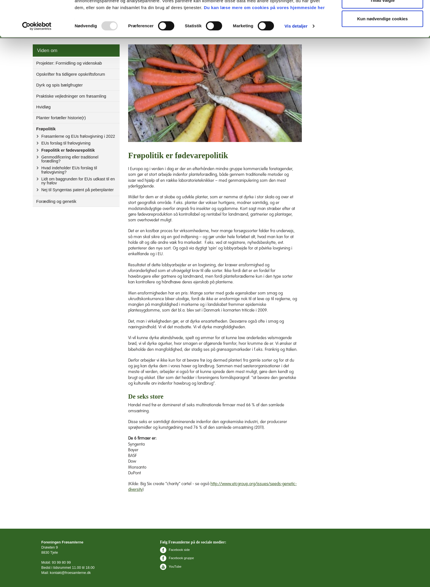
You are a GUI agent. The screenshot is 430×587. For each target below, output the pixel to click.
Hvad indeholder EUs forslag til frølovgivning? (69, 170)
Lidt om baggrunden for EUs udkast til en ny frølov (78, 181)
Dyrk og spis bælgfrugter (59, 85)
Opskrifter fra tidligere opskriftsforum (70, 74)
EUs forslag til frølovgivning (66, 143)
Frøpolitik (46, 128)
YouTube (170, 566)
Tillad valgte (382, 33)
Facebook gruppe (177, 558)
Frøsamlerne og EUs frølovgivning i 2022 (78, 136)
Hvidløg (43, 106)
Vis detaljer (296, 59)
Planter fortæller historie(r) (61, 117)
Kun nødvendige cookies (382, 52)
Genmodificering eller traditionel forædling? (69, 159)
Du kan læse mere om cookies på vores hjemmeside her (264, 41)
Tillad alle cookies (382, 15)
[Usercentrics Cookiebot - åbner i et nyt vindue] (37, 59)
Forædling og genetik (56, 201)
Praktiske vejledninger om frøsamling (71, 96)
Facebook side (175, 549)
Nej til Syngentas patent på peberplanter (77, 190)
